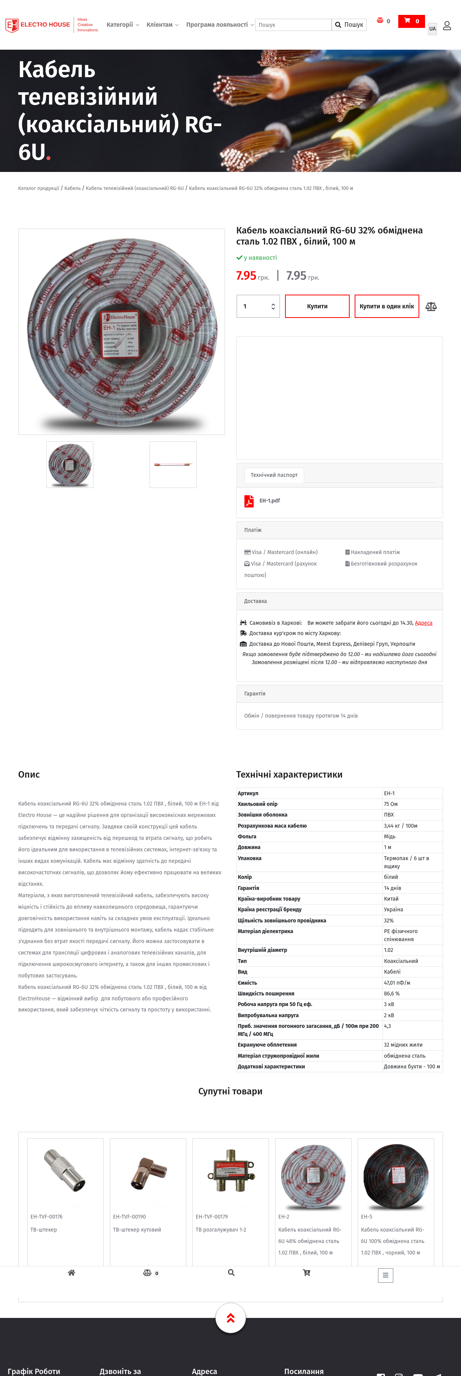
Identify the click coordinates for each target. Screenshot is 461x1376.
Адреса (424, 623)
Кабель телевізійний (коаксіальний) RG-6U (135, 188)
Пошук (349, 24)
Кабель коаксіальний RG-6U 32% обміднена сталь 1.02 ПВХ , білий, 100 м (271, 188)
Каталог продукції (39, 188)
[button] (252, 398)
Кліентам (160, 24)
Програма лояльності (217, 24)
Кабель (72, 188)
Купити (317, 306)
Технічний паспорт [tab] (274, 475)
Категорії (120, 24)
